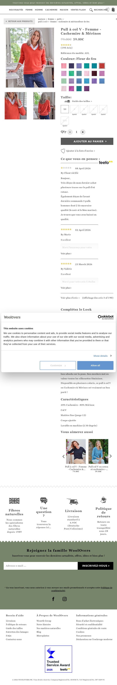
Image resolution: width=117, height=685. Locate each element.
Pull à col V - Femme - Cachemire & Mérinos (76, 469)
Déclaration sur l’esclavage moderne (94, 639)
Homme (39, 9)
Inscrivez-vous (94, 566)
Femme (29, 9)
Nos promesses (83, 635)
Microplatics (43, 635)
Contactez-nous (14, 639)
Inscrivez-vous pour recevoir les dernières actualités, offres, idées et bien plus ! (58, 3)
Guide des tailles (14, 628)
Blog (39, 632)
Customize (58, 365)
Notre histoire (44, 624)
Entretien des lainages (17, 632)
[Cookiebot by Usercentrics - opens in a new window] (100, 317)
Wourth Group (44, 621)
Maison (64, 9)
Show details (101, 355)
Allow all (95, 365)
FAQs (8, 635)
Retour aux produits (20, 21)
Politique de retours (16, 624)
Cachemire (51, 9)
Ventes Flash (78, 9)
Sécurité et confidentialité (89, 624)
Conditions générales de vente (91, 628)
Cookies (80, 632)
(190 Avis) (66, 46)
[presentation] (58, 578)
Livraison (11, 621)
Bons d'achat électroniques (89, 621)
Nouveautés (16, 9)
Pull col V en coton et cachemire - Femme (98, 469)
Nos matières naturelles (49, 628)
